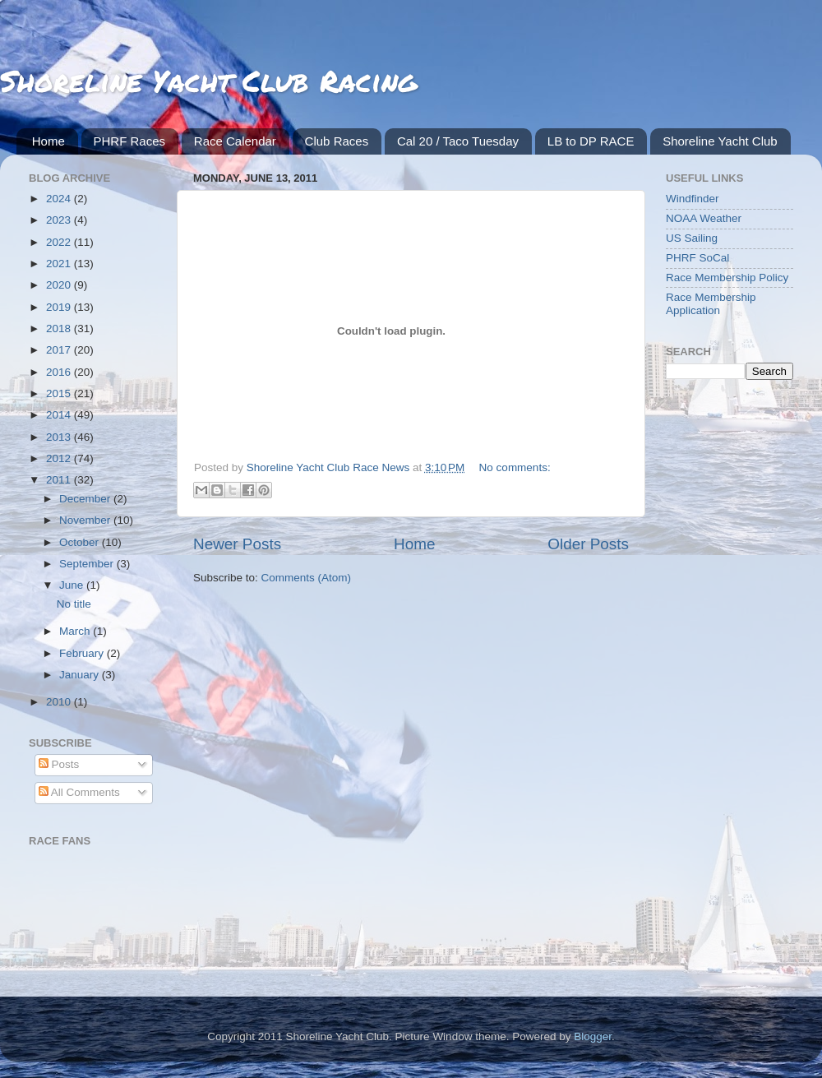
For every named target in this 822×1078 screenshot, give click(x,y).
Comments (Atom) (306, 577)
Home (48, 141)
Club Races (337, 141)
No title (74, 604)
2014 (60, 415)
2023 (60, 220)
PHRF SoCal (697, 258)
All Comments (79, 792)
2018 (60, 328)
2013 (60, 437)
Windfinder (692, 198)
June (72, 585)
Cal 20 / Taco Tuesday (458, 141)
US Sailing (692, 238)
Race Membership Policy (727, 277)
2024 (60, 198)
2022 (60, 242)
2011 (60, 480)
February (83, 653)
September (88, 564)
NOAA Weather (703, 218)
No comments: (515, 467)
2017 (60, 350)
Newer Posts (237, 544)
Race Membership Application (711, 304)
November (86, 520)
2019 (60, 307)
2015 (60, 393)
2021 (60, 263)
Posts (59, 764)
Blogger (593, 1036)
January (80, 675)
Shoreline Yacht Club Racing (208, 80)
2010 (60, 702)
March (76, 631)
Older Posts (588, 544)
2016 (60, 372)
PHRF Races (130, 141)
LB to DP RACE (591, 141)
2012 (60, 458)
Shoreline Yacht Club (720, 141)
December (86, 499)
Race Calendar (235, 141)
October (80, 542)
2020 (60, 285)
